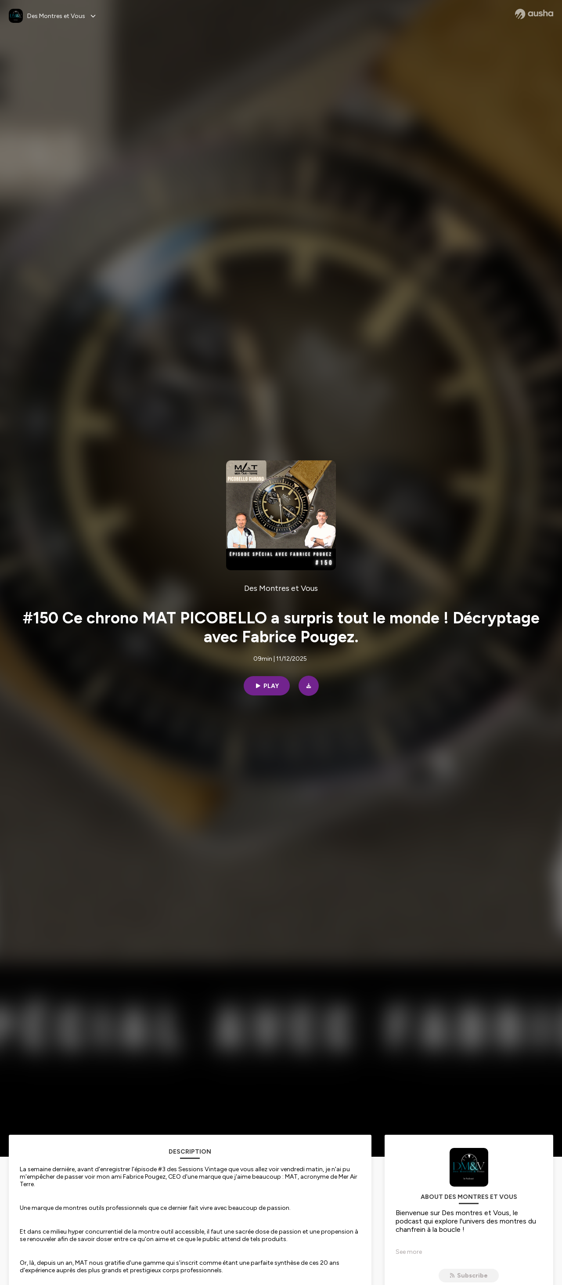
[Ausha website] (534, 14)
